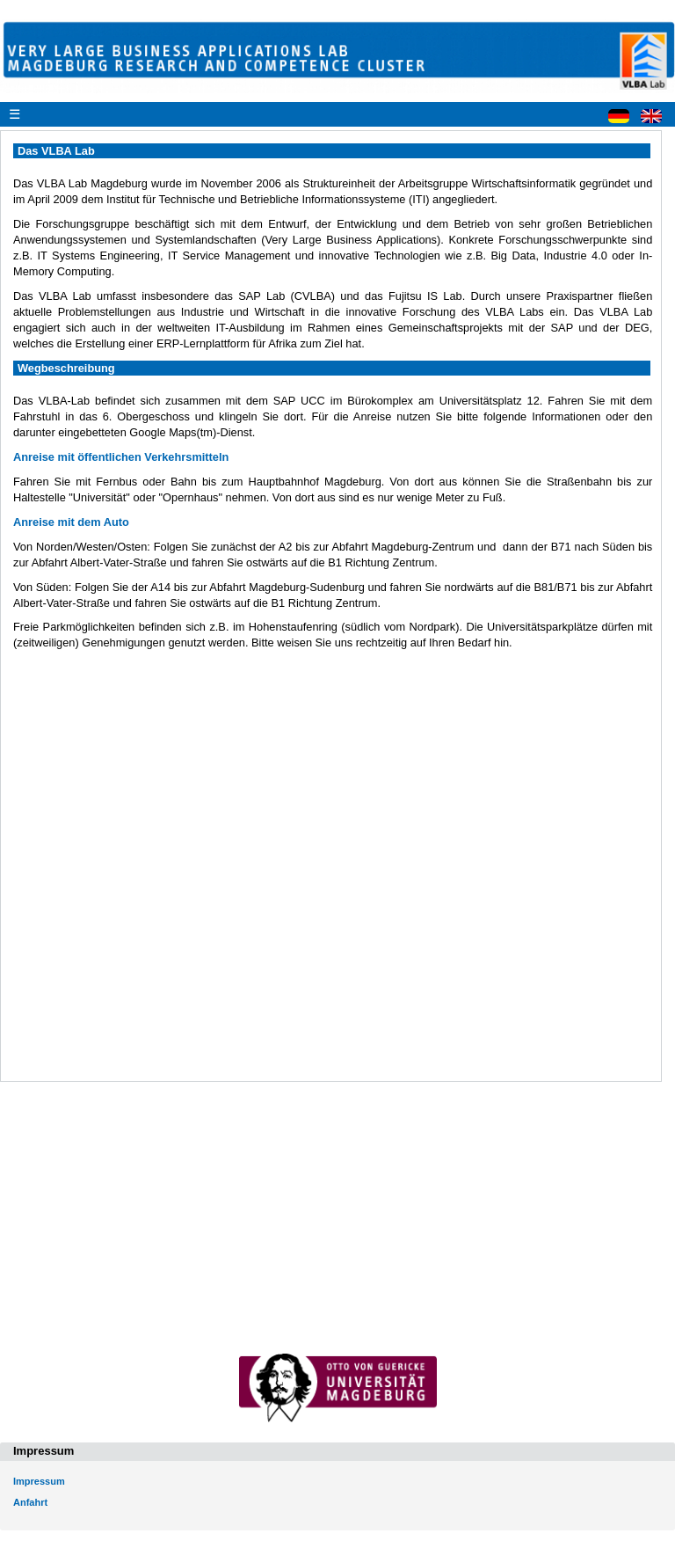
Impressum (39, 1481)
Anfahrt (30, 1502)
